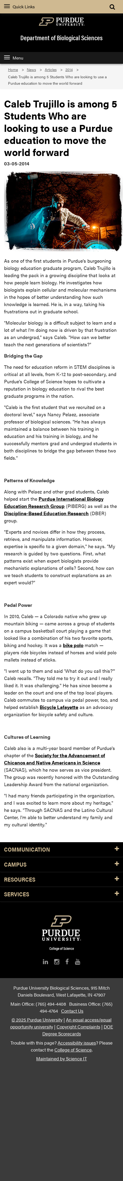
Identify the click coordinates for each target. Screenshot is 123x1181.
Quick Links (19, 6)
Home (13, 69)
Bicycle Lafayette (59, 707)
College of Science (73, 1049)
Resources (61, 879)
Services (61, 894)
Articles (51, 69)
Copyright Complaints (78, 1026)
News (31, 69)
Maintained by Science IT (61, 1058)
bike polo (73, 645)
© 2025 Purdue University (37, 1019)
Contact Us (72, 1010)
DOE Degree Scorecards (77, 1030)
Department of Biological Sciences (61, 38)
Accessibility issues (77, 1042)
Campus (61, 864)
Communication (61, 849)
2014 (69, 69)
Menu (13, 58)
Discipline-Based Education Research (46, 513)
